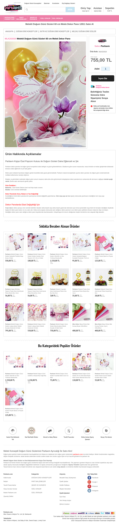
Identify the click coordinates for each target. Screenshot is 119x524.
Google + (95, 482)
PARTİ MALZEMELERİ (21, 18)
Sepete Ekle (102, 78)
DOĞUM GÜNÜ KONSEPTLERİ (9, 18)
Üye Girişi (63, 497)
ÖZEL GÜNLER (45, 18)
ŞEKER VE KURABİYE (33, 18)
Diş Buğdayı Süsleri (68, 3)
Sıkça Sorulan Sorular (10, 489)
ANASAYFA (9, 31)
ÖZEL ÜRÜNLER (57, 18)
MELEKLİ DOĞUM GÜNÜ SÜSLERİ (84, 31)
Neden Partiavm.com (10, 492)
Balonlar (47, 3)
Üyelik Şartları (64, 481)
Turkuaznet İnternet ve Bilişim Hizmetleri (87, 520)
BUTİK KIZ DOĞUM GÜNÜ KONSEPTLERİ (54, 31)
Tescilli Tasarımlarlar (9, 485)
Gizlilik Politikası (64, 485)
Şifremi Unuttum (64, 504)
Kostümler (55, 3)
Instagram (95, 490)
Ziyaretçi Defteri (8, 496)
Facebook (95, 478)
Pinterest (95, 486)
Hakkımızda (7, 478)
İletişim (5, 481)
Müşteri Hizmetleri (65, 489)
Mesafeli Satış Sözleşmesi (68, 478)
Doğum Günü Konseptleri (32, 3)
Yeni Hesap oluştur (65, 500)
